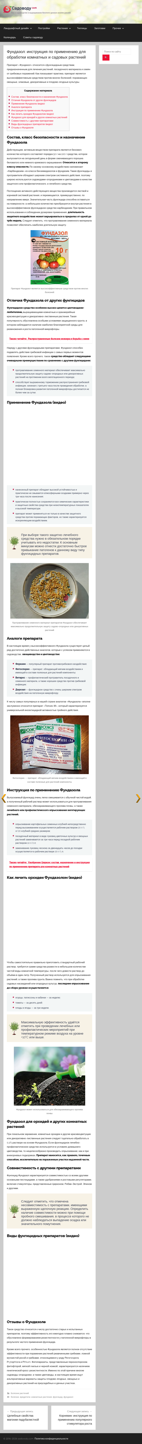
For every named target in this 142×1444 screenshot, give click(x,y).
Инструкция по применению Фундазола (32, 110)
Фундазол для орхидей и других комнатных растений (39, 117)
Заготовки (99, 28)
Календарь (10, 37)
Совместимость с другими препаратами (32, 120)
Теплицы (82, 28)
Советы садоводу (33, 37)
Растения (64, 28)
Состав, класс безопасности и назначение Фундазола (39, 96)
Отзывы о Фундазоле (22, 127)
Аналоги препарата (21, 107)
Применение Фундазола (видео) (28, 103)
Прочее (118, 28)
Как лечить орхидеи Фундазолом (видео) (32, 114)
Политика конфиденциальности (51, 1438)
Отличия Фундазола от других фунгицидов (33, 100)
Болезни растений (20, 1393)
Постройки (44, 28)
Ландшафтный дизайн (18, 28)
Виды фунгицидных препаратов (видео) (32, 124)
